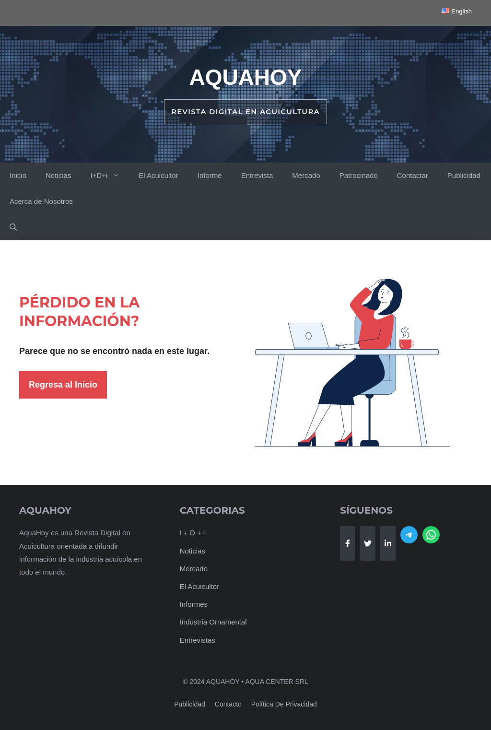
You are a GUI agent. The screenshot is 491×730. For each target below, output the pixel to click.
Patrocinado (358, 175)
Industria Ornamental (213, 622)
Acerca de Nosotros (41, 201)
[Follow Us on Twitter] (367, 543)
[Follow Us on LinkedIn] (388, 543)
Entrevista (257, 175)
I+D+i (109, 175)
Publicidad (463, 175)
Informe (210, 175)
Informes (194, 604)
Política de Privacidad (284, 704)
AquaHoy (245, 77)
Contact (226, 704)
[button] (13, 227)
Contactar (412, 175)
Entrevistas (197, 640)
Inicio (18, 175)
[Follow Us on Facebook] (347, 543)
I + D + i (192, 533)
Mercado (306, 175)
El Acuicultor (158, 175)
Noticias (58, 175)
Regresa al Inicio (63, 384)
